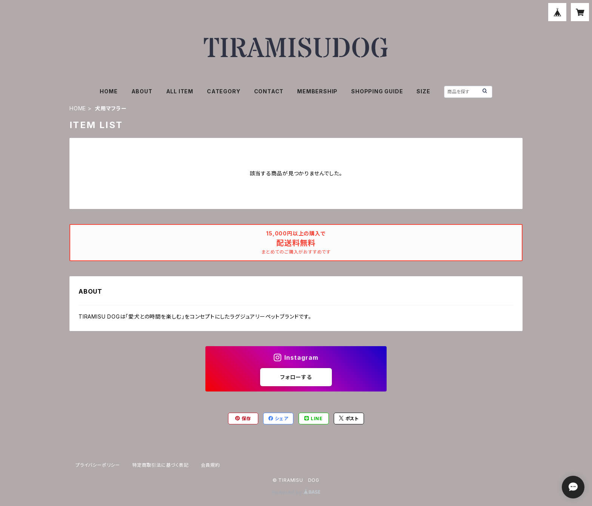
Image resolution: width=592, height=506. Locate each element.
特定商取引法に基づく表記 (160, 465)
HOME (108, 91)
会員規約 (210, 465)
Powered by (296, 492)
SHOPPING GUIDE (377, 91)
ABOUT (142, 91)
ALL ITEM (179, 91)
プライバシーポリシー (98, 465)
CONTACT (269, 91)
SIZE (423, 91)
